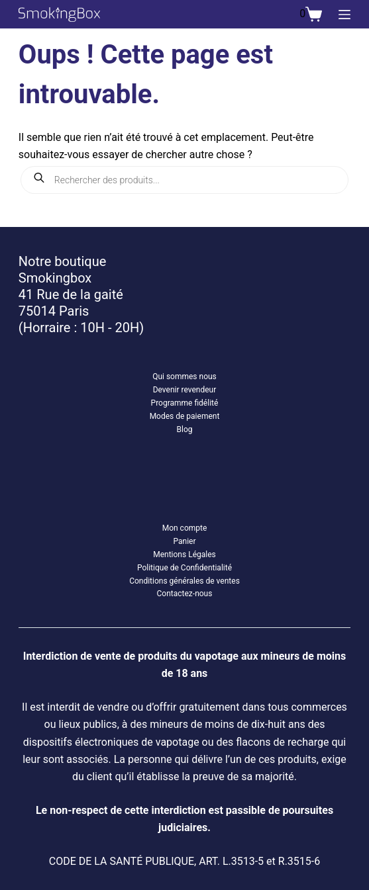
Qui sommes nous (184, 376)
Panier (184, 541)
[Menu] (344, 15)
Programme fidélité (185, 403)
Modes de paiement (185, 416)
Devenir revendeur (185, 389)
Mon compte (184, 528)
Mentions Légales (184, 554)
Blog (184, 429)
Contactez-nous (185, 593)
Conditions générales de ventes (184, 581)
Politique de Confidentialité (184, 567)
